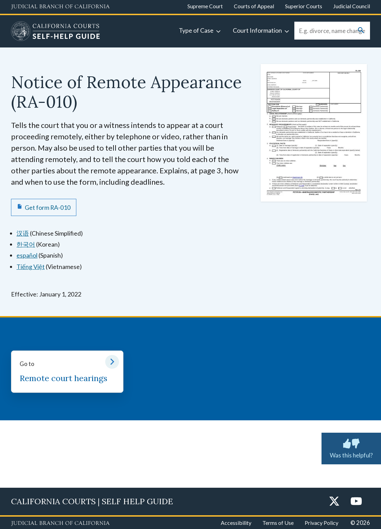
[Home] (55, 32)
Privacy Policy (321, 522)
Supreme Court (205, 6)
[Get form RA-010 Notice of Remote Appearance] (43, 207)
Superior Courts (303, 6)
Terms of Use (278, 522)
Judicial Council (351, 6)
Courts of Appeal (254, 6)
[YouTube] (356, 502)
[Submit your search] (361, 31)
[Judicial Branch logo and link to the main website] (60, 6)
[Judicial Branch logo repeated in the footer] (60, 523)
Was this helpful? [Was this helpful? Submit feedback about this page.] (351, 447)
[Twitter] (334, 502)
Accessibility (236, 522)
